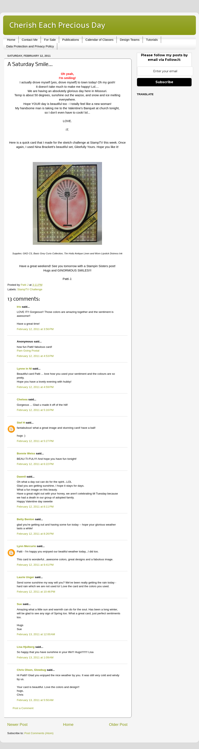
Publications (70, 39)
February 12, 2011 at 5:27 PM (35, 441)
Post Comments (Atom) (38, 733)
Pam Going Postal (28, 350)
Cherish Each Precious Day (57, 25)
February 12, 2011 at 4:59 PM (35, 387)
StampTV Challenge (29, 289)
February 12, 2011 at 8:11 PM (35, 506)
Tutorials (152, 39)
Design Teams (130, 39)
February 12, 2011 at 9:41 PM (35, 564)
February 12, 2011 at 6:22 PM (35, 464)
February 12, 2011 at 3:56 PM (35, 329)
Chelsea (22, 399)
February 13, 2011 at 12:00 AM (36, 634)
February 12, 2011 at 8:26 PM (35, 533)
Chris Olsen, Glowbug (31, 669)
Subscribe (164, 82)
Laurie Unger (25, 577)
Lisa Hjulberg (26, 646)
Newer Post (17, 724)
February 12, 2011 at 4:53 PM (35, 356)
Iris (19, 306)
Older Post (118, 724)
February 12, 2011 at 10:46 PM (36, 591)
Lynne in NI (24, 368)
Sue (19, 604)
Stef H (21, 422)
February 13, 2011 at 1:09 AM (35, 657)
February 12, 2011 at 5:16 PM (35, 410)
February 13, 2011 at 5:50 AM (35, 700)
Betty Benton (25, 519)
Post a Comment (23, 708)
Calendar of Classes (99, 39)
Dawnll (21, 476)
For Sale (50, 39)
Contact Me (30, 39)
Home (11, 39)
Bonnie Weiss (26, 453)
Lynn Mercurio (26, 546)
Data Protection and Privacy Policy (30, 46)
